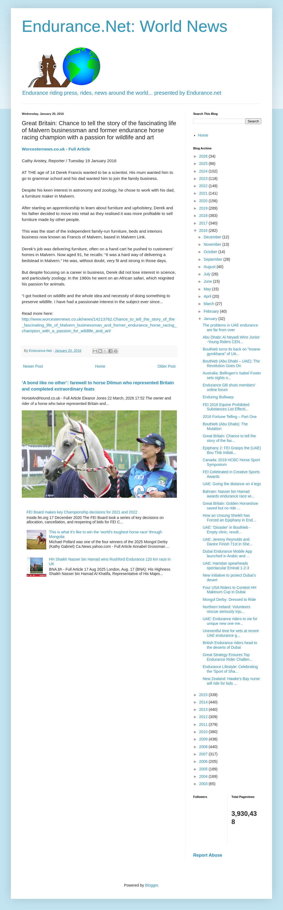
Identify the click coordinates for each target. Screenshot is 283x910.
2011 (204, 724)
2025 (204, 163)
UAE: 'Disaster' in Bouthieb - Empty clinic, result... (227, 529)
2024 (204, 171)
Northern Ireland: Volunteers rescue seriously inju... (226, 609)
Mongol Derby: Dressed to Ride (229, 599)
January (211, 318)
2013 (204, 709)
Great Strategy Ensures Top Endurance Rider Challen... (228, 657)
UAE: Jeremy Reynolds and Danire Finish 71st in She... (228, 541)
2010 (204, 732)
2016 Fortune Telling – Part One (230, 416)
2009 (204, 739)
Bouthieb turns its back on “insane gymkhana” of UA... (231, 351)
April (208, 296)
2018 (204, 215)
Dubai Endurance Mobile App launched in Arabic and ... (227, 553)
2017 (204, 223)
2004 (204, 776)
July (207, 274)
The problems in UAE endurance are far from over (230, 327)
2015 (204, 695)
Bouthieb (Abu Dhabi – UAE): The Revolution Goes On (231, 363)
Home (100, 366)
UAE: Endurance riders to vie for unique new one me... (230, 621)
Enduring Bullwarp (218, 397)
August (210, 267)
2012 (204, 717)
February (212, 311)
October (211, 252)
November (213, 244)
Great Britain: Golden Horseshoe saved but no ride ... (230, 505)
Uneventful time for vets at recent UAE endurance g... (231, 633)
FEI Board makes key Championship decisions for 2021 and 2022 (82, 512)
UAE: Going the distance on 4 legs (232, 484)
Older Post (167, 366)
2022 (204, 186)
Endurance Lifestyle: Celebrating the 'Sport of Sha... (230, 669)
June (208, 281)
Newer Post (33, 366)
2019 (204, 208)
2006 (204, 761)
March (209, 304)
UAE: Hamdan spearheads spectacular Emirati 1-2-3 (226, 565)
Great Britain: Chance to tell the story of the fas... (229, 438)
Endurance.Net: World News (124, 26)
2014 (204, 702)
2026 (204, 156)
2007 (204, 754)
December (213, 237)
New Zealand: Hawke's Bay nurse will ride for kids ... (231, 681)
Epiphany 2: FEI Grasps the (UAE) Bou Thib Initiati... (232, 450)
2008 (204, 747)
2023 (204, 178)
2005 (204, 769)
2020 (204, 201)
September (213, 259)
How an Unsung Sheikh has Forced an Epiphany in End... (229, 517)
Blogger (151, 885)
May (208, 289)
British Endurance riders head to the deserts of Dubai (230, 645)
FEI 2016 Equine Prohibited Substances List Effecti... (226, 406)
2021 (204, 193)
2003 (204, 784)
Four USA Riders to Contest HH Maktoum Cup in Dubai (229, 589)
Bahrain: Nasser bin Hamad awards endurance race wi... (228, 493)
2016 (204, 230)
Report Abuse (207, 855)
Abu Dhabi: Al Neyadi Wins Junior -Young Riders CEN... (231, 339)
